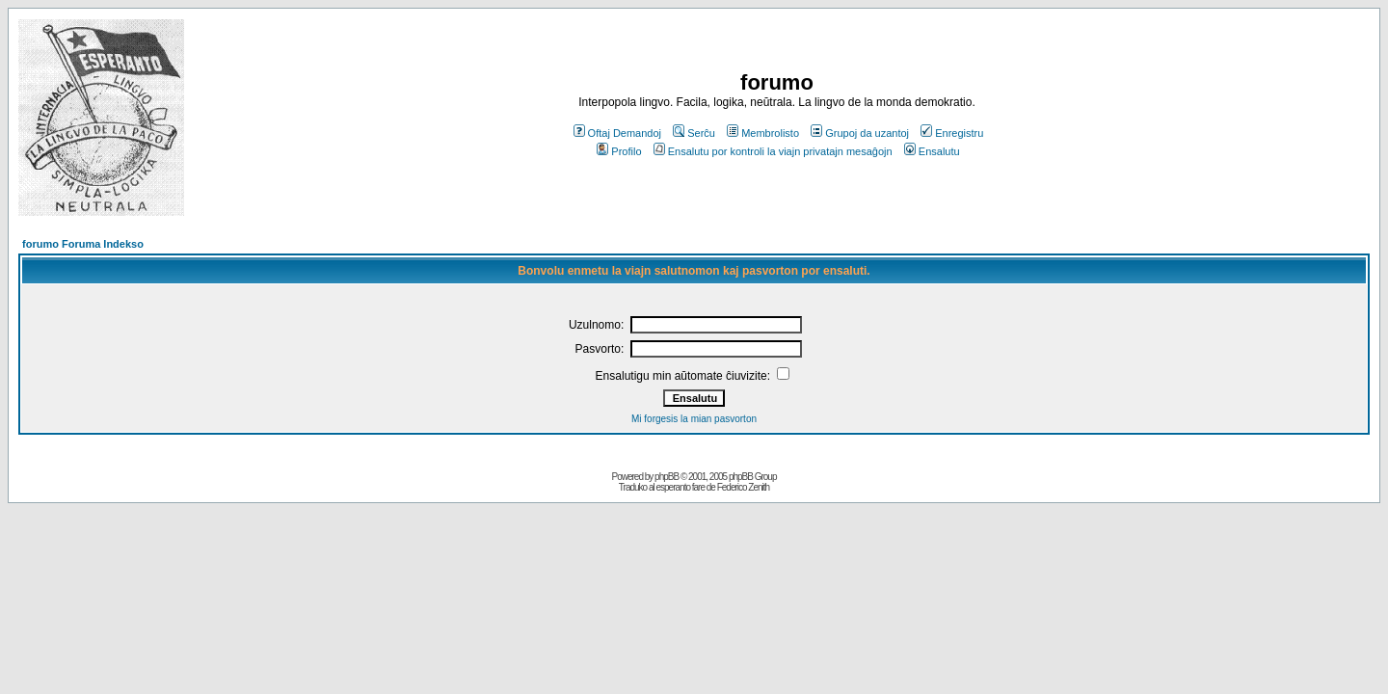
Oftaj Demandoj (617, 133)
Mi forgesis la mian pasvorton (694, 419)
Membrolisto (763, 133)
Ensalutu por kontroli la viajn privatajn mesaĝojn (773, 151)
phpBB (666, 476)
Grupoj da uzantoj (860, 133)
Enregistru (952, 133)
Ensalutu (932, 151)
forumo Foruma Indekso (83, 244)
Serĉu (694, 133)
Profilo (619, 151)
